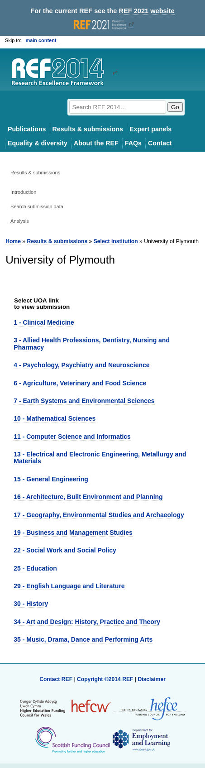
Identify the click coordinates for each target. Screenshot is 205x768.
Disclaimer (152, 679)
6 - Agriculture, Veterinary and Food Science (80, 383)
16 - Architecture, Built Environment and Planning (88, 496)
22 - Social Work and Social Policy (65, 550)
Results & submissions (87, 129)
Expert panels (150, 129)
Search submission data (36, 206)
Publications (27, 129)
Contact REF (55, 679)
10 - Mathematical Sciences (54, 418)
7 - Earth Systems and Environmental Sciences (84, 400)
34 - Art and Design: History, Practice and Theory (87, 621)
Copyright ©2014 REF (106, 679)
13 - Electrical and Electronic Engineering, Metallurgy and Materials (100, 458)
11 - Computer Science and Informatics (72, 436)
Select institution (116, 241)
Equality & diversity (37, 143)
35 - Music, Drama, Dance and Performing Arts (83, 639)
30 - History (31, 603)
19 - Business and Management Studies (73, 532)
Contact (160, 143)
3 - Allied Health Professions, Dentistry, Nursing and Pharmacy (92, 343)
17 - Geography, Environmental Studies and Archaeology (99, 514)
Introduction (23, 192)
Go (175, 107)
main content (40, 40)
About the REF (96, 143)
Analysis (19, 221)
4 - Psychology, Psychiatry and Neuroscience (81, 365)
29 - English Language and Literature (69, 586)
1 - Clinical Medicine (44, 322)
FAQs (133, 143)
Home (13, 241)
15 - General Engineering (51, 479)
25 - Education (35, 568)
